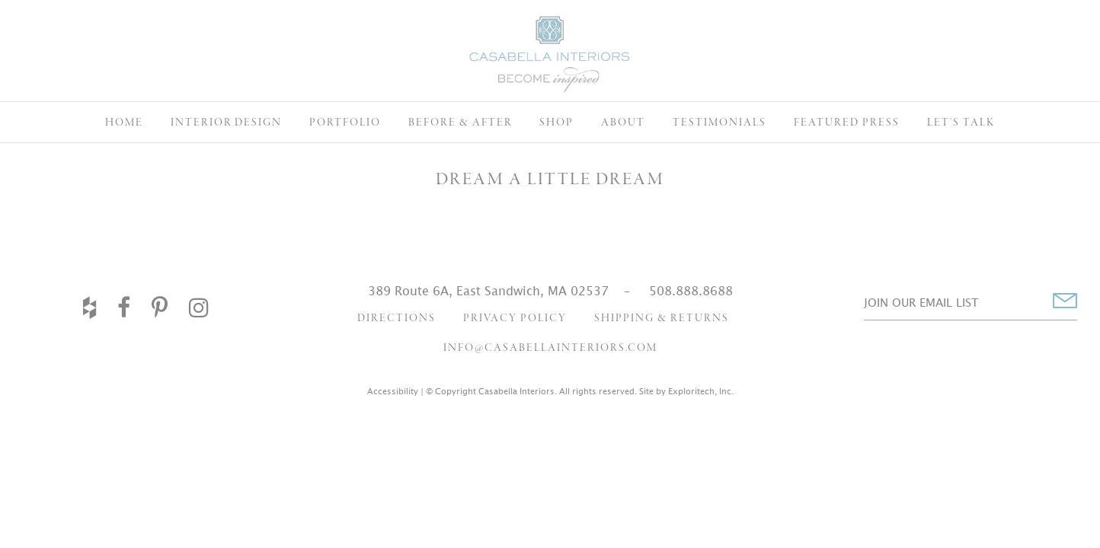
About (623, 123)
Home (124, 123)
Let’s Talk (961, 123)
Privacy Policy (515, 318)
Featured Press (847, 123)
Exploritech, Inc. (701, 391)
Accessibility (392, 391)
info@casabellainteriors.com (550, 348)
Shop (556, 123)
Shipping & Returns (661, 318)
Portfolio (345, 123)
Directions (396, 318)
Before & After (460, 123)
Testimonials (719, 123)
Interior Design (226, 123)
